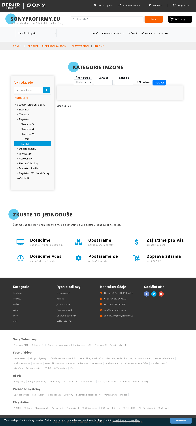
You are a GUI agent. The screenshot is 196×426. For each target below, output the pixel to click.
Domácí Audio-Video (29, 168)
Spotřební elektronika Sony (47, 46)
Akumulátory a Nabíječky (91, 358)
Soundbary (125, 381)
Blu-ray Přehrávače (107, 381)
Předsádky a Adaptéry (116, 358)
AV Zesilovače (70, 381)
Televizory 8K (101, 345)
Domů (95, 33)
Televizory (24, 114)
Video (16, 310)
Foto (15, 315)
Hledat (153, 19)
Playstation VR (28, 134)
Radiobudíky (38, 394)
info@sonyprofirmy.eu (113, 310)
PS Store (25, 139)
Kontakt (163, 33)
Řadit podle (83, 77)
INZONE (99, 46)
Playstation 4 (27, 129)
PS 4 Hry (116, 408)
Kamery (74, 368)
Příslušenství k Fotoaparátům (63, 358)
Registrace (181, 5)
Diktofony (68, 394)
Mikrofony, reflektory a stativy (27, 368)
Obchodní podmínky (66, 315)
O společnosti (63, 293)
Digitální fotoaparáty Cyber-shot (60, 363)
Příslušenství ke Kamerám (90, 363)
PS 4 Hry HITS (129, 408)
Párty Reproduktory (37, 381)
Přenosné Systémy (28, 163)
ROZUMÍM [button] (181, 420)
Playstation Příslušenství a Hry (34, 173)
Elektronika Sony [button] (112, 33)
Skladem (144, 82)
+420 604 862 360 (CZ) (113, 298)
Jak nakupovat (103, 5)
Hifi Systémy (19, 381)
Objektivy (37, 363)
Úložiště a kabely (27, 148)
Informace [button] (147, 33)
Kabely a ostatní (158, 363)
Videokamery (25, 158)
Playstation (80, 46)
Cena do (124, 78)
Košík (180, 19)
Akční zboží (23, 178)
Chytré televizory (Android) (59, 345)
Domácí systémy (140, 381)
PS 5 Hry (105, 408)
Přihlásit (155, 5)
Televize (17, 298)
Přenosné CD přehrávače (115, 394)
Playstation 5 (27, 124)
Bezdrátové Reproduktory (88, 394)
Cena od (103, 78)
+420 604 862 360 (129, 5)
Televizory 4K (38, 345)
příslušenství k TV (83, 345)
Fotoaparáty (25, 153)
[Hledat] (107, 19)
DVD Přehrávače (87, 381)
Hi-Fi (15, 321)
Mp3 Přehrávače (21, 394)
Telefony (17, 293)
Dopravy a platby (65, 310)
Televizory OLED (21, 345)
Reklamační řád (64, 321)
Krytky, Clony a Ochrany (141, 358)
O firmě (132, 33)
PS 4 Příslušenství (147, 408)
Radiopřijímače (54, 394)
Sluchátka (24, 109)
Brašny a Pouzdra (22, 363)
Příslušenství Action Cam (56, 368)
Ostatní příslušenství (164, 358)
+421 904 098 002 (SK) (113, 304)
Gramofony (55, 381)
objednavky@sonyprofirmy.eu (116, 315)
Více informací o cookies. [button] (126, 420)
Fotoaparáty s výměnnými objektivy (30, 358)
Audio (16, 304)
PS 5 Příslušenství (90, 408)
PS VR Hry (162, 408)
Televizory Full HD (118, 345)
